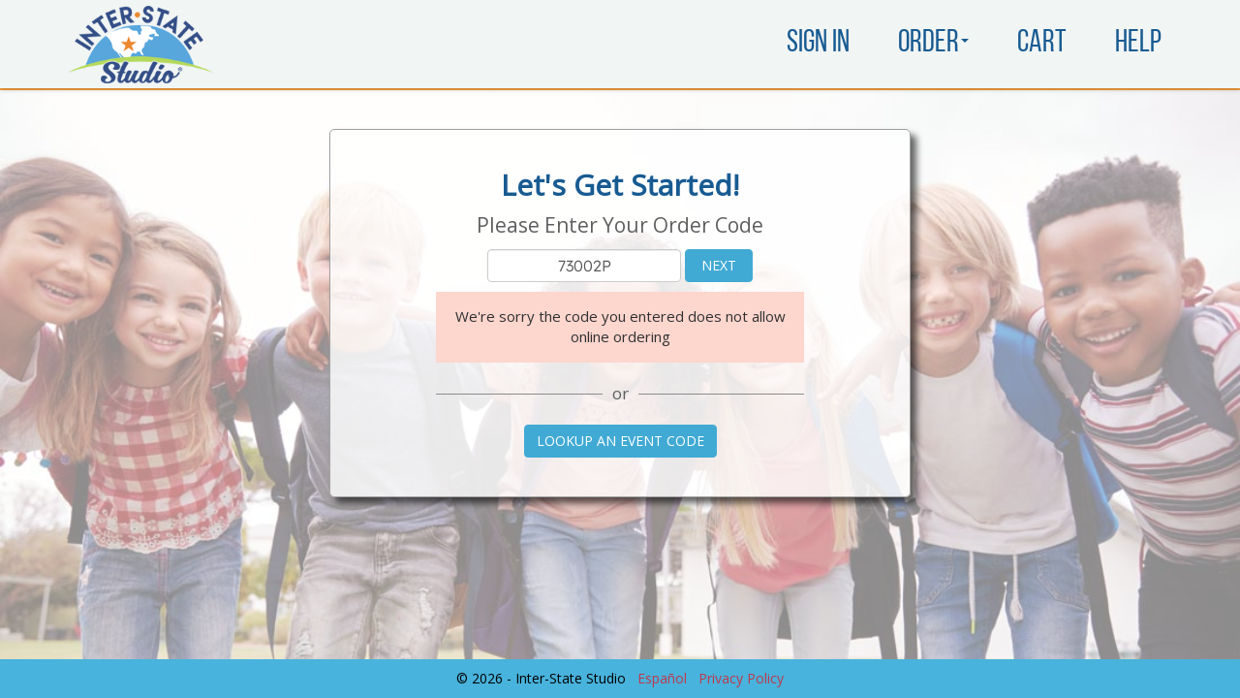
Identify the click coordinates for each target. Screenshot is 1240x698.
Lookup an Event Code (620, 440)
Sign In (818, 43)
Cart (1042, 43)
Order (933, 43)
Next (718, 265)
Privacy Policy (741, 678)
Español (662, 678)
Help (1138, 43)
